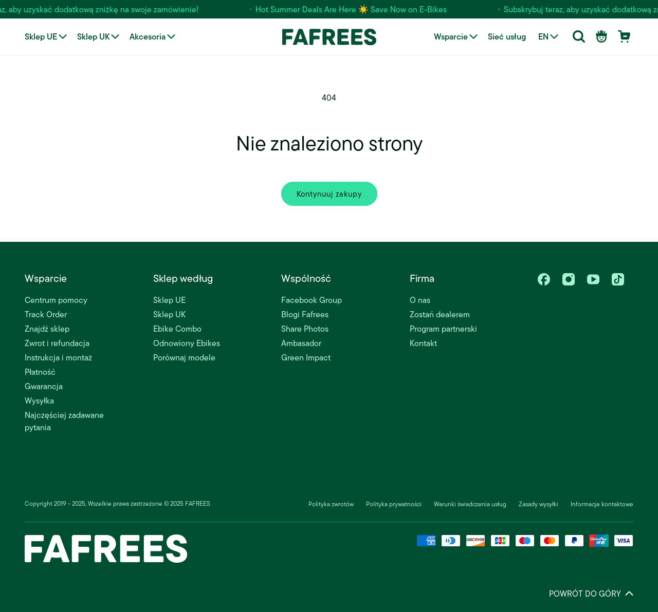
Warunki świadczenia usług (470, 504)
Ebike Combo (177, 328)
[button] (45, 36)
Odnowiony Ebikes (186, 343)
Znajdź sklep (47, 328)
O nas (420, 300)
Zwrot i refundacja (57, 343)
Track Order (46, 314)
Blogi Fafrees (304, 314)
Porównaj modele (184, 357)
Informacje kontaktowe (602, 504)
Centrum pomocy (56, 300)
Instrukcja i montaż (58, 357)
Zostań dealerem (440, 314)
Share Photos (304, 328)
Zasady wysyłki (538, 504)
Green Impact (306, 357)
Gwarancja (44, 386)
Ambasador (301, 343)
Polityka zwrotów (331, 504)
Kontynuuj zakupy (329, 194)
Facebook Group (311, 300)
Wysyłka (39, 400)
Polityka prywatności (394, 504)
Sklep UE (169, 300)
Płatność (40, 372)
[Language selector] (547, 36)
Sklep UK (169, 314)
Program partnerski (443, 328)
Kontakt (423, 343)
